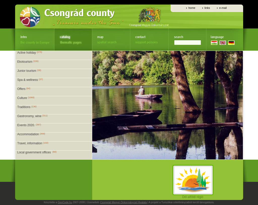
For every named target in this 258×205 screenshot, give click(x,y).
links (207, 7)
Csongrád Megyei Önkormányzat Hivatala (123, 202)
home (192, 7)
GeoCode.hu (65, 202)
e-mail (223, 7)
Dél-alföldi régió (192, 195)
